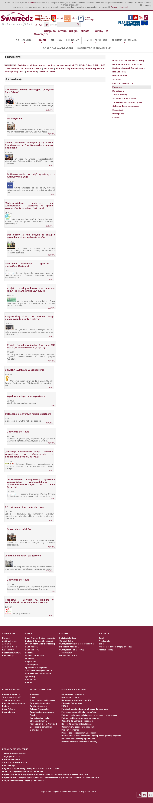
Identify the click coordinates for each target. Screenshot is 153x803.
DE (145, 794)
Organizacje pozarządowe (42, 712)
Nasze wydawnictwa (11, 653)
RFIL (22, 72)
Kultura (56, 40)
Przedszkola (104, 641)
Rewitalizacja (8, 766)
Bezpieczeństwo (95, 40)
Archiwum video (9, 647)
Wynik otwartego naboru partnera (26, 396)
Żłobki (101, 644)
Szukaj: (53, 25)
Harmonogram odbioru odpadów (76, 700)
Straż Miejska (8, 712)
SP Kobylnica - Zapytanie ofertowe (24, 507)
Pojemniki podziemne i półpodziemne (78, 739)
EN (150, 794)
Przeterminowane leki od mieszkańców (79, 712)
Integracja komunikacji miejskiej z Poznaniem (23, 780)
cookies (31, 2)
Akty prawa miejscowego (72, 694)
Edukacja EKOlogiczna (71, 703)
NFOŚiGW (43, 72)
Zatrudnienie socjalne (40, 703)
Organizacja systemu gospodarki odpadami (22, 771)
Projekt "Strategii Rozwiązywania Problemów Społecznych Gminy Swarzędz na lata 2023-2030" (45, 774)
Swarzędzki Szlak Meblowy (71, 650)
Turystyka (34, 694)
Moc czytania (14, 118)
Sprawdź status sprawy (124, 98)
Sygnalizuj (117, 110)
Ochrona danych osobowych (126, 106)
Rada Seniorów (119, 76)
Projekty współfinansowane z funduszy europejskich (44, 65)
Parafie (33, 715)
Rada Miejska (119, 72)
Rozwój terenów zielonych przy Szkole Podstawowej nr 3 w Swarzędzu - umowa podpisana (29, 145)
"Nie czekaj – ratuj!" (11, 697)
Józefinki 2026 (65, 653)
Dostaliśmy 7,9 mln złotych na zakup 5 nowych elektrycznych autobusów (31, 235)
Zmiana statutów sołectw (14, 754)
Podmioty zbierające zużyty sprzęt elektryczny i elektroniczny (89, 715)
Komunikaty (7, 656)
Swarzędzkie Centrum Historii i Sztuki (76, 644)
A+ (40, 24)
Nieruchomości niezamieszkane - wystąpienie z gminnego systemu (91, 736)
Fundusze (117, 87)
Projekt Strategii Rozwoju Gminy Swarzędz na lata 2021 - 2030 (30, 769)
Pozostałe (26, 68)
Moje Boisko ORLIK (89, 65)
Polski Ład (31, 72)
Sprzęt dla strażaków (19, 529)
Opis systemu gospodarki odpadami (78, 727)
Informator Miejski (124, 40)
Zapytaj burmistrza (11, 757)
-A (36, 25)
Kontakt (116, 117)
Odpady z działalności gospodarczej (78, 721)
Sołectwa (116, 79)
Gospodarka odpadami (58, 48)
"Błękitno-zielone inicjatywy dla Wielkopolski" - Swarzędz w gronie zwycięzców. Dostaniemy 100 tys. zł (29, 205)
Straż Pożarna (8, 709)
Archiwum (36, 68)
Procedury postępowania (13, 703)
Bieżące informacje (11, 694)
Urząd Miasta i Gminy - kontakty (128, 60)
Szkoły (102, 638)
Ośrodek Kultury (67, 641)
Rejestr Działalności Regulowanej (76, 724)
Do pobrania (118, 91)
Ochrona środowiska (39, 709)
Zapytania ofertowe (18, 579)
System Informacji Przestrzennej (128, 68)
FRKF (52, 72)
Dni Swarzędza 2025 (68, 656)
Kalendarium (8, 650)
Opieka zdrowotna (38, 706)
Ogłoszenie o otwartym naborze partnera (28, 414)
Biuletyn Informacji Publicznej (127, 64)
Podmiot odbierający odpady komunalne (80, 718)
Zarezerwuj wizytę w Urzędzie (127, 102)
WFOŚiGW (48, 68)
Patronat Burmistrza (122, 83)
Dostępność (118, 114)
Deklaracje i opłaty (70, 697)
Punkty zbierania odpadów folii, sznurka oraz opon (84, 709)
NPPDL (75, 65)
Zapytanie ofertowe (18, 431)
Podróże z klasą (106, 650)
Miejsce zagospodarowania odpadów (78, 733)
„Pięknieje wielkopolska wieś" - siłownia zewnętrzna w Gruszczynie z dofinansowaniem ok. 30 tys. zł (29, 454)
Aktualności (24, 40)
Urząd (42, 40)
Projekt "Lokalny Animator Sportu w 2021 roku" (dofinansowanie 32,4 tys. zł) (31, 346)
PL (139, 794)
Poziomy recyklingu (70, 730)
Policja (5, 706)
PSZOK (64, 706)
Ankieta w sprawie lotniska (14, 763)
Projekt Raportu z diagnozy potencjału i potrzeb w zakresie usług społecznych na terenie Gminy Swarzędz (50, 777)
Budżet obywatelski (11, 760)
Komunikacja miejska (39, 718)
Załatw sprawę (119, 95)
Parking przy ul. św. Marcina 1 (43, 724)
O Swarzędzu (36, 730)
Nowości (6, 638)
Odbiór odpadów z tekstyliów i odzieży (79, 742)
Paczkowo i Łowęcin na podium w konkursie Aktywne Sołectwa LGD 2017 (29, 601)
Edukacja (72, 40)
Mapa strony (46, 791)
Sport (32, 697)
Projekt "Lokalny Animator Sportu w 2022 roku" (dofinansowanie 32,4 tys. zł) (31, 289)
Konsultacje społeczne (94, 48)
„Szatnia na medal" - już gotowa (23, 555)
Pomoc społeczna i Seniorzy (42, 700)
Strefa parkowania (38, 721)
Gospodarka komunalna (41, 727)
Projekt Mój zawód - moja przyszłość (115, 647)
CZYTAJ (49, 110)
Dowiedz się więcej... (120, 7)
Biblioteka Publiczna (69, 647)
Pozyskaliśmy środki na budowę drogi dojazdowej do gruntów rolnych (29, 317)
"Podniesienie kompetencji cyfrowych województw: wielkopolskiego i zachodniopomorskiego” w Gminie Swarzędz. (31, 483)
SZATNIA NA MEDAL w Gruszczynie (24, 370)
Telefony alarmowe (11, 700)
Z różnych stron (9, 641)
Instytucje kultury (67, 638)
